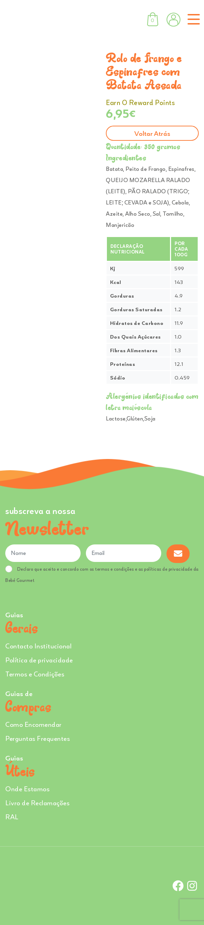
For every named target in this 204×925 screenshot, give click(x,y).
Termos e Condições (34, 673)
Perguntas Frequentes (37, 738)
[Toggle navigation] (192, 19)
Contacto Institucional (38, 645)
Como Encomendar (33, 724)
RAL (12, 816)
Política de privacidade (39, 659)
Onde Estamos (27, 788)
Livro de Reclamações (37, 802)
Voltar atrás (152, 133)
